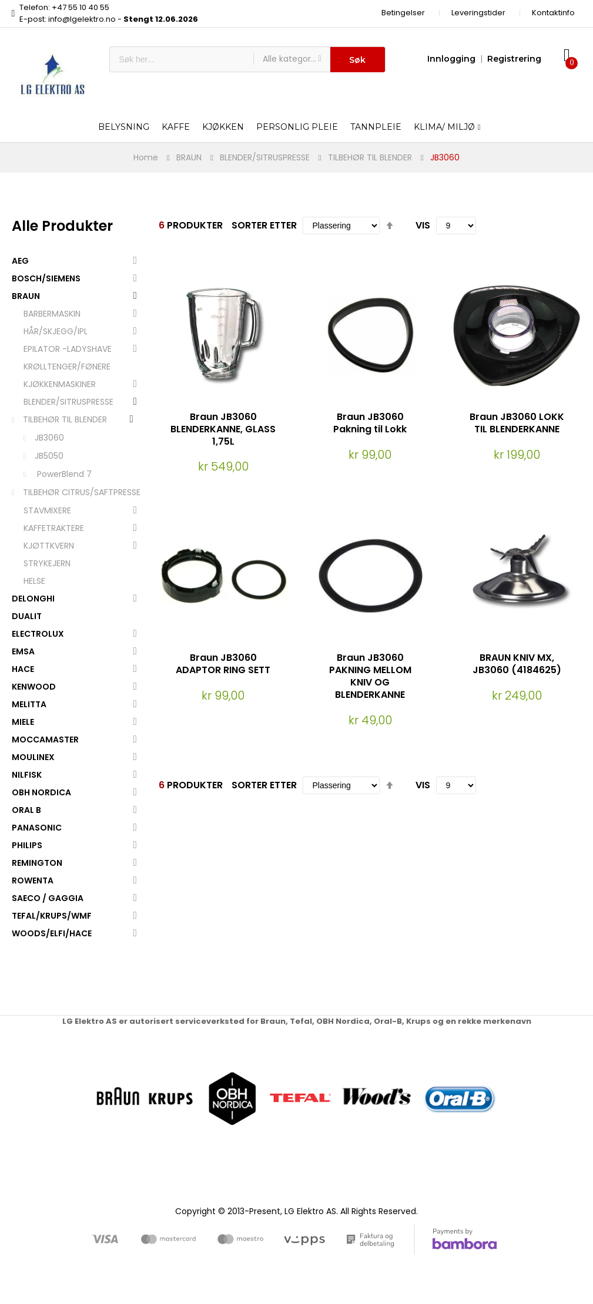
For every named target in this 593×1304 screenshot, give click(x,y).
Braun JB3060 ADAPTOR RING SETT (223, 664)
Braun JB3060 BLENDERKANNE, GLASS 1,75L (223, 429)
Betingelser (403, 12)
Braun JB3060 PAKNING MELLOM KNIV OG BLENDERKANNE (370, 676)
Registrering (514, 58)
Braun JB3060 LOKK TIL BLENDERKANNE (517, 423)
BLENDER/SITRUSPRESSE (265, 157)
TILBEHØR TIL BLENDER (370, 157)
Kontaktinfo (553, 12)
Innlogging (451, 58)
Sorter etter (264, 225)
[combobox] (181, 59)
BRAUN (189, 157)
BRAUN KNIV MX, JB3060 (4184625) (517, 664)
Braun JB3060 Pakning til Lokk (370, 423)
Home (145, 157)
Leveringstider (478, 12)
